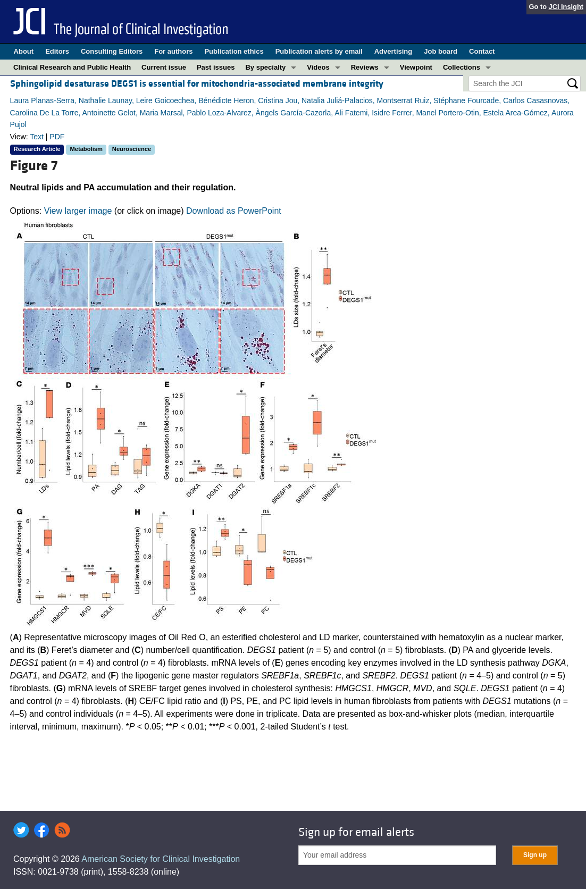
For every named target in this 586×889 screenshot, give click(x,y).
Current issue (163, 67)
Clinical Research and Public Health (72, 67)
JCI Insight (566, 7)
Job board (440, 51)
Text (37, 136)
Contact (482, 51)
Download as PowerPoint (233, 210)
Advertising (393, 51)
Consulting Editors (112, 51)
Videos (318, 67)
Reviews (365, 67)
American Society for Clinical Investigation (160, 858)
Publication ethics (233, 51)
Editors (57, 51)
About (24, 51)
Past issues (216, 67)
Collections (461, 67)
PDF (56, 136)
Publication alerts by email (319, 51)
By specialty (265, 67)
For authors (173, 51)
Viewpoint (416, 67)
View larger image (78, 210)
